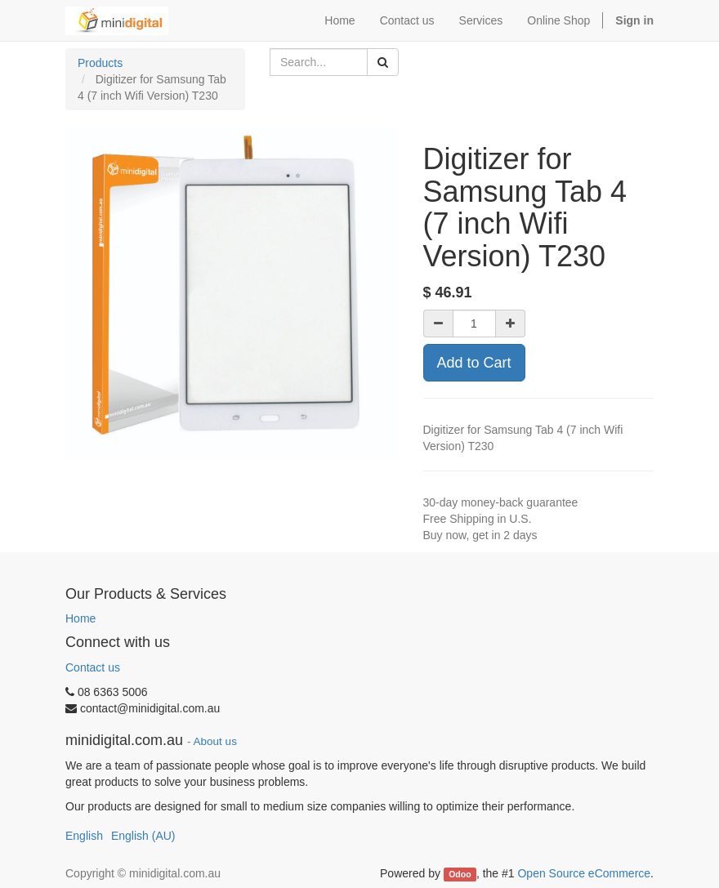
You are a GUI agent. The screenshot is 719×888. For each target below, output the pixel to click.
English (84, 835)
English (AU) (143, 835)
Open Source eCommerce (583, 873)
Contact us (92, 667)
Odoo (460, 874)
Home (80, 618)
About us (215, 741)
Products (100, 62)
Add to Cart (474, 363)
